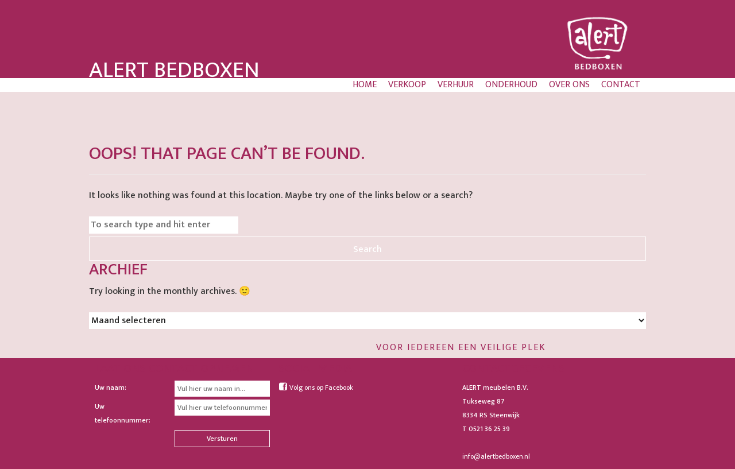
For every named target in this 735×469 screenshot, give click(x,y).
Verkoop (407, 85)
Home (365, 85)
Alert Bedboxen (174, 70)
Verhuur (456, 85)
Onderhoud (511, 85)
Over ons (569, 85)
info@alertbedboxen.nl (496, 456)
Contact (620, 85)
